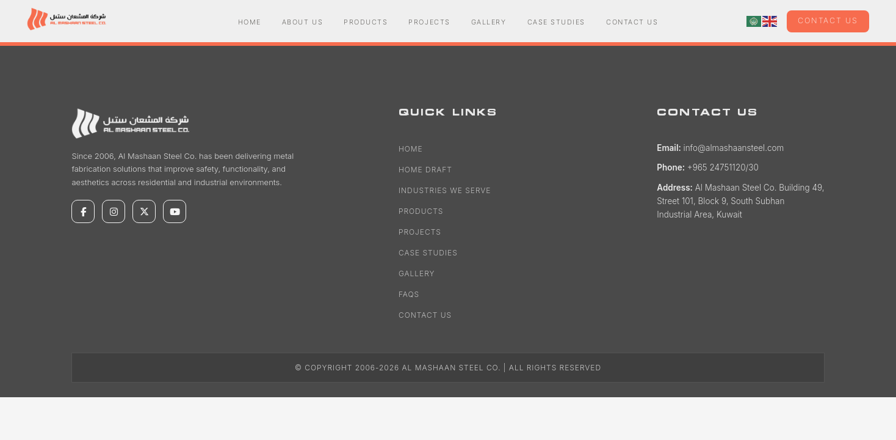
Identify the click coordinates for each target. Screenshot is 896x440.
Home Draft (425, 169)
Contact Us (632, 22)
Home (249, 22)
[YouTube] (174, 211)
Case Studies (556, 22)
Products (366, 22)
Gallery (489, 22)
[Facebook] (83, 211)
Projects (429, 22)
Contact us (828, 20)
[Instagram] (113, 211)
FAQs (409, 294)
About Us (302, 22)
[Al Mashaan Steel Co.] (132, 123)
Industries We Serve (445, 190)
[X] (144, 211)
